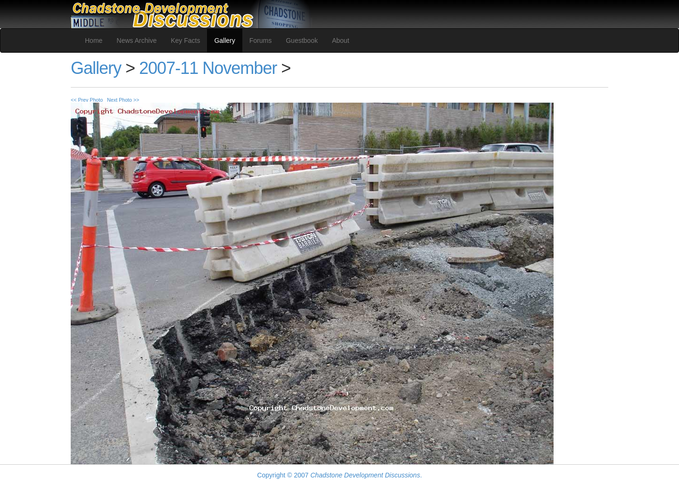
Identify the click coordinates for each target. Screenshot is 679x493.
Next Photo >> (123, 100)
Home (93, 40)
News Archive (136, 40)
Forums (260, 40)
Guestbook (302, 40)
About (340, 40)
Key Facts (185, 40)
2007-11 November (208, 68)
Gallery (224, 40)
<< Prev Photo (87, 100)
